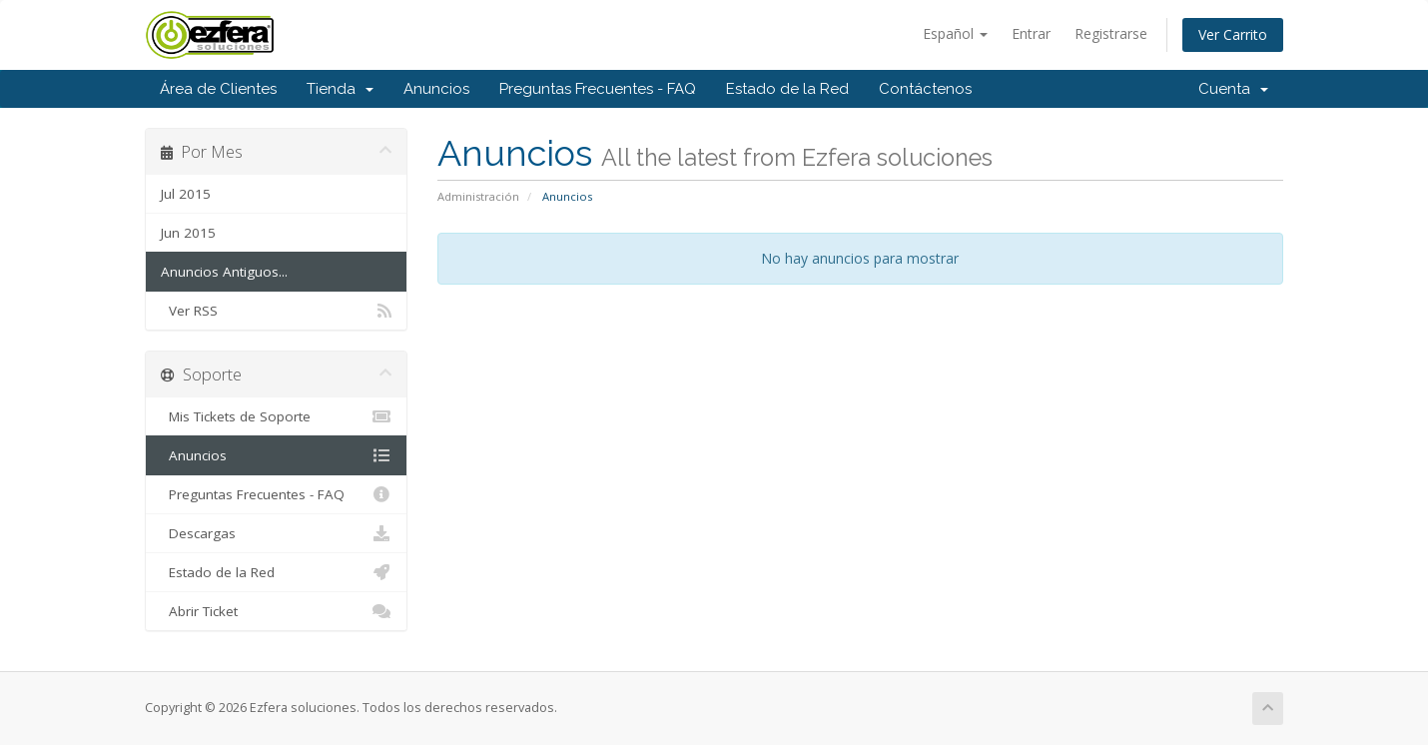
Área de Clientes (218, 89)
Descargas (276, 533)
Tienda (340, 89)
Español (955, 33)
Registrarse (1110, 33)
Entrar (1031, 33)
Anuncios (436, 89)
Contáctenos (925, 89)
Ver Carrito (1232, 34)
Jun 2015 (188, 233)
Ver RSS (276, 311)
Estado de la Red (787, 89)
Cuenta (1233, 89)
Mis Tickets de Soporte (276, 416)
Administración (478, 196)
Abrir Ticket (276, 611)
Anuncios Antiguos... (224, 272)
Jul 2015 (186, 194)
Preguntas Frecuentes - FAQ (597, 89)
